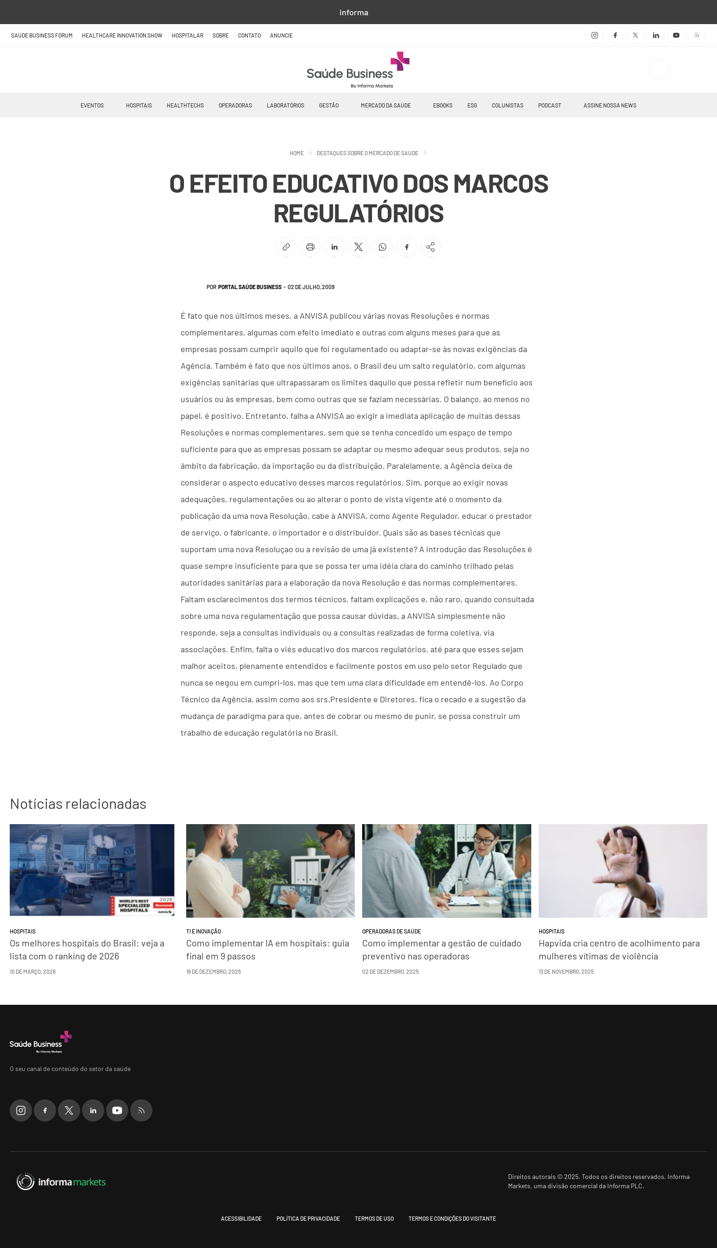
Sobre (221, 35)
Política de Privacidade (308, 1218)
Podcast (549, 105)
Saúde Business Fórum (42, 35)
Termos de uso (374, 1218)
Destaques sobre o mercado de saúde (367, 153)
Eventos (92, 105)
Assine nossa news (610, 105)
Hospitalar (187, 35)
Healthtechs (185, 105)
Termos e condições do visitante (452, 1218)
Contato (249, 35)
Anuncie (281, 35)
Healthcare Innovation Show (122, 35)
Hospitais (139, 105)
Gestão (329, 105)
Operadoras (235, 105)
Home (296, 153)
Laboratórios (285, 105)
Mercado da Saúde (386, 105)
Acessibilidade (241, 1218)
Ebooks (443, 105)
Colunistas (507, 105)
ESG (472, 105)
